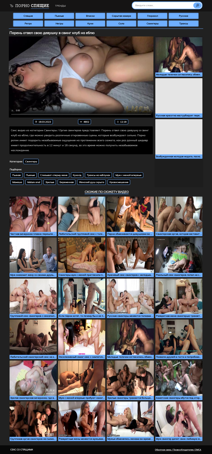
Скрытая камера (121, 15)
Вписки (90, 15)
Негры (59, 23)
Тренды (60, 5)
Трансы (183, 23)
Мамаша (17, 182)
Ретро (28, 23)
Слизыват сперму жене (53, 175)
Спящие (28, 15)
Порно (29, 6)
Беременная (66, 182)
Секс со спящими (21, 449)
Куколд (77, 175)
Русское (183, 15)
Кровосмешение (118, 182)
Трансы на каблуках (98, 175)
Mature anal (33, 182)
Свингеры (152, 23)
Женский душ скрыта (91, 182)
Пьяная (16, 175)
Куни (90, 23)
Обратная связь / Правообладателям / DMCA (178, 449)
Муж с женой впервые (128, 175)
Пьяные (59, 15)
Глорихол (152, 15)
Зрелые (49, 182)
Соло (121, 23)
